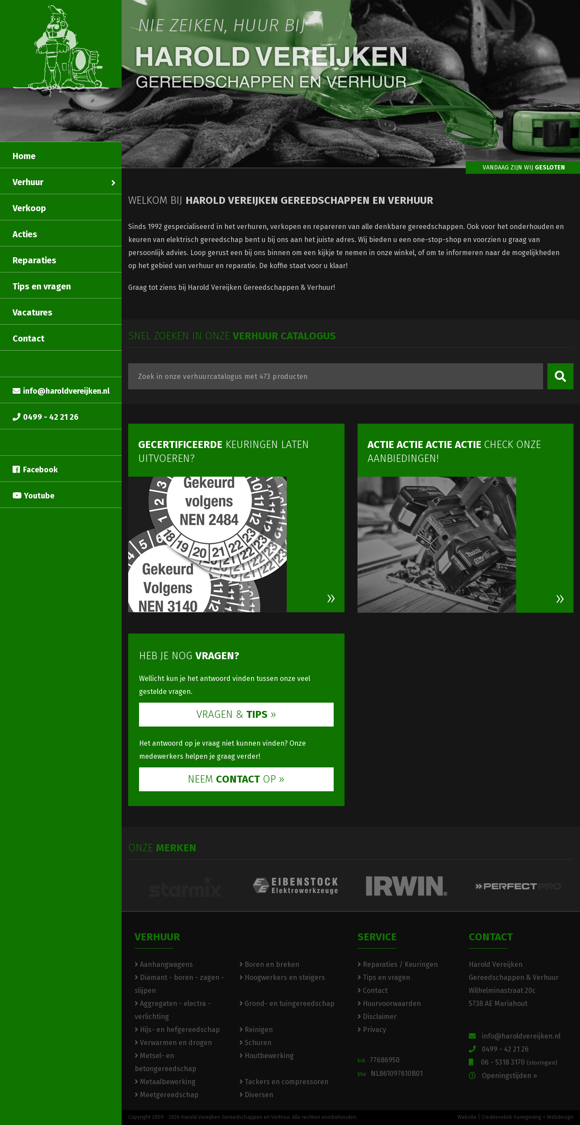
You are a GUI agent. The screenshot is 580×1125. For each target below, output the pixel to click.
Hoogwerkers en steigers (282, 977)
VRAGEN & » (236, 714)
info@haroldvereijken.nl (61, 391)
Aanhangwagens (164, 964)
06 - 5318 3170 (513, 1062)
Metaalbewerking (165, 1082)
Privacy (372, 1029)
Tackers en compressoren (283, 1082)
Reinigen (256, 1029)
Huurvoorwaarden (389, 1003)
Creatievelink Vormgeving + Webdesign (527, 1117)
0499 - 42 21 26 (46, 417)
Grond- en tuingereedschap (287, 1003)
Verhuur (64, 182)
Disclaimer (377, 1016)
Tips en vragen (42, 286)
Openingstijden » (503, 1076)
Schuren (255, 1043)
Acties (25, 234)
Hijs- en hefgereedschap (177, 1029)
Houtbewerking (266, 1056)
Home (24, 156)
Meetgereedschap (167, 1095)
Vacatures (33, 312)
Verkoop (29, 208)
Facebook (35, 470)
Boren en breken (269, 964)
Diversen (256, 1095)
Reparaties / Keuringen (398, 964)
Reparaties (34, 260)
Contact (28, 338)
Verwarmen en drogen (173, 1043)
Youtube (33, 496)
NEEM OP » (236, 779)
